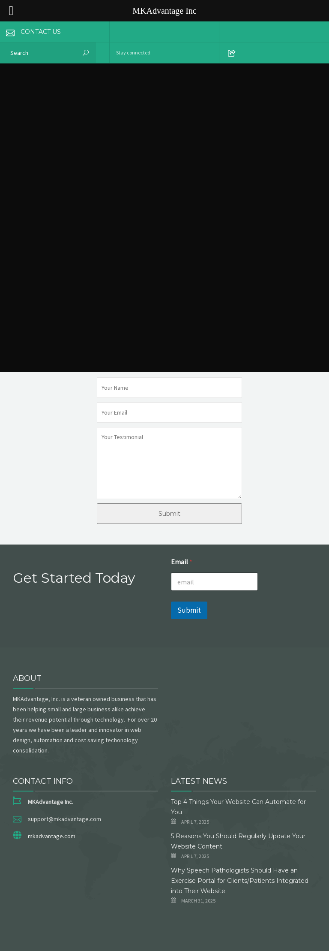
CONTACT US (30, 31)
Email (181, 562)
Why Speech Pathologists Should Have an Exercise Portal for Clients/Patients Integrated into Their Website (239, 881)
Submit (169, 514)
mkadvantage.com (51, 836)
